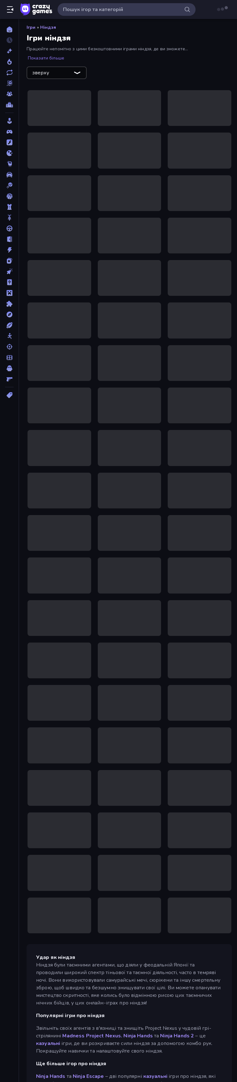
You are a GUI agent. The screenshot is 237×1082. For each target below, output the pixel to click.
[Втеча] (9, 239)
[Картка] (9, 260)
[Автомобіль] (9, 174)
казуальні (48, 1043)
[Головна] (9, 29)
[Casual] (9, 120)
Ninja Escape (88, 1076)
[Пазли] (9, 303)
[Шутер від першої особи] (9, 379)
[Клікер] (9, 271)
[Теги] (9, 395)
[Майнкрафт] (9, 293)
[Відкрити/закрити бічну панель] (10, 9)
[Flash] (9, 142)
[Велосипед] (9, 217)
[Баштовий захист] (9, 207)
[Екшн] (9, 250)
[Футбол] (9, 357)
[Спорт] (9, 325)
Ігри (31, 27)
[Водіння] (9, 228)
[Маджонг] (9, 282)
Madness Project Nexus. (92, 1035)
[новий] (9, 51)
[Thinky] (9, 164)
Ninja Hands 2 (177, 1035)
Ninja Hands (138, 1035)
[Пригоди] (9, 314)
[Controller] (9, 131)
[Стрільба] (9, 346)
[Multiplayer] (9, 94)
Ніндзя (48, 27)
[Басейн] (9, 185)
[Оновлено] (9, 72)
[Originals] (9, 83)
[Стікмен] (9, 336)
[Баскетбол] (9, 196)
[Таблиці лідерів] (9, 104)
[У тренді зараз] (9, 61)
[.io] (9, 153)
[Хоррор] (9, 368)
